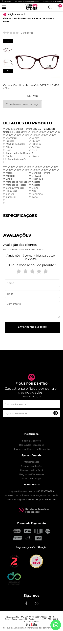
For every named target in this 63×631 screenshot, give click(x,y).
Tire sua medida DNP (31, 470)
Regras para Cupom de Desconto (31, 449)
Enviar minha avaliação (32, 327)
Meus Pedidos (31, 461)
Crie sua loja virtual (11, 628)
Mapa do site (34, 621)
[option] (8, 50)
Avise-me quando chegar (24, 104)
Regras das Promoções (31, 445)
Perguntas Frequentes (31, 474)
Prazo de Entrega (31, 478)
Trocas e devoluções (31, 466)
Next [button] (8, 71)
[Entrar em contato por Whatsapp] (55, 625)
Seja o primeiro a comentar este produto (23, 249)
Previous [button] (8, 41)
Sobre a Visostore (31, 440)
